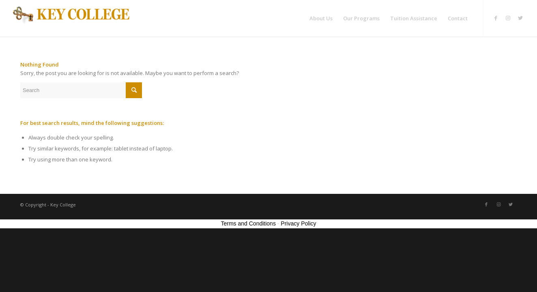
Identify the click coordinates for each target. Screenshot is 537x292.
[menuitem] (321, 18)
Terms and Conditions (248, 223)
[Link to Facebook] (496, 18)
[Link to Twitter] (520, 18)
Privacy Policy (298, 223)
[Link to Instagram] (508, 18)
